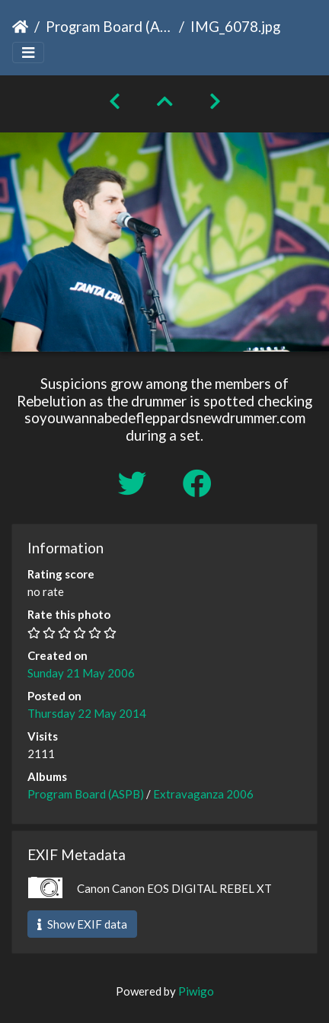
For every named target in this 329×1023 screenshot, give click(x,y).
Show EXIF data (82, 924)
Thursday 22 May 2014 (86, 713)
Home (20, 26)
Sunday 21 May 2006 (81, 673)
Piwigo (196, 991)
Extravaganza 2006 (203, 794)
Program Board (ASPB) (109, 26)
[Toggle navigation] (28, 53)
